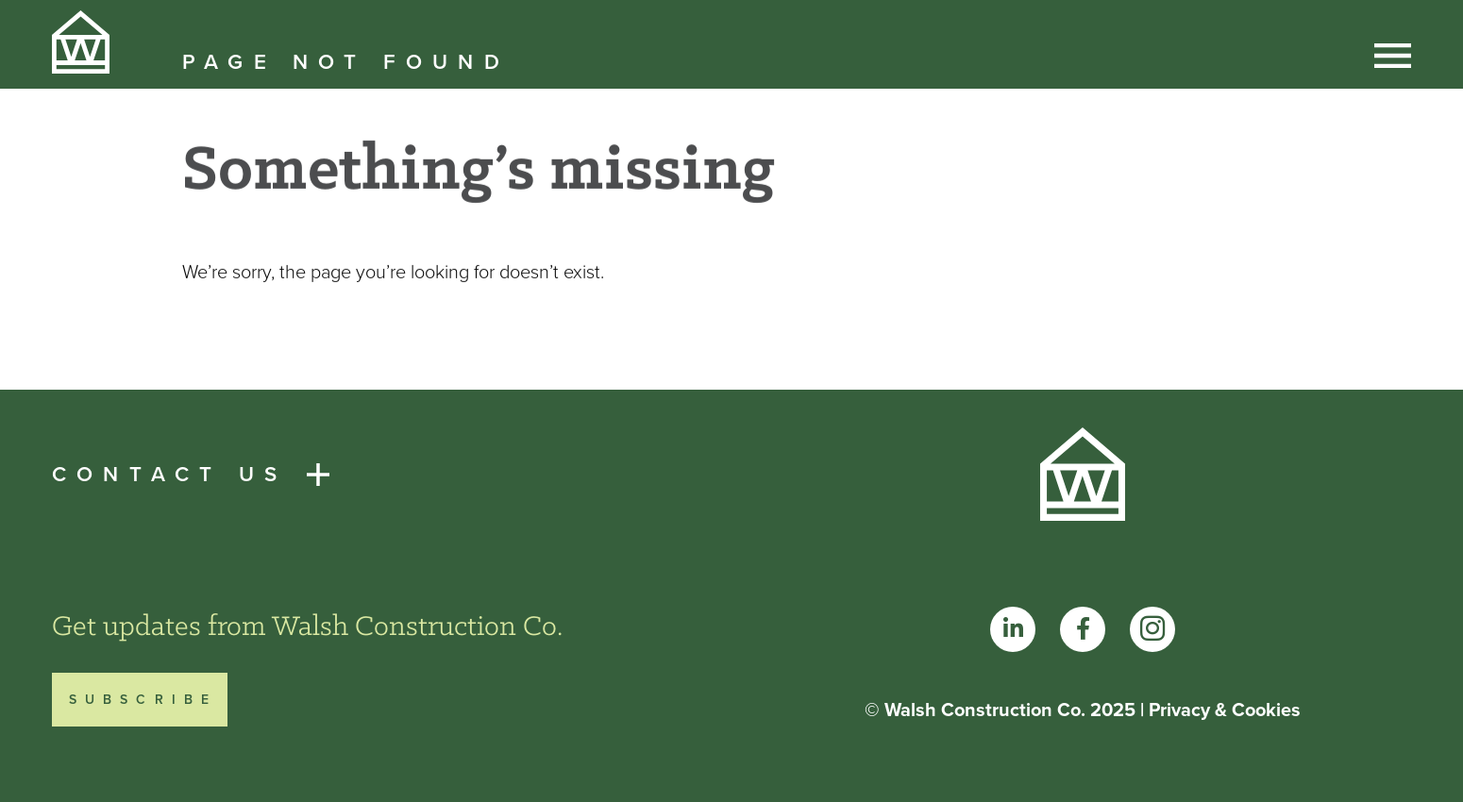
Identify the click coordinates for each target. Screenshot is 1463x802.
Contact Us (169, 474)
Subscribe (143, 700)
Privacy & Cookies (1225, 709)
